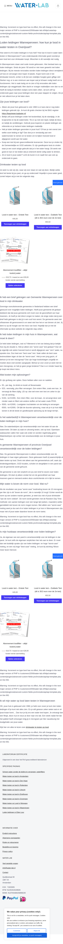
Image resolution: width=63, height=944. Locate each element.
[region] (27, 924)
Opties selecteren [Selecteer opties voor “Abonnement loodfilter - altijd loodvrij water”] (15, 285)
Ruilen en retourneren (10, 842)
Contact (5, 872)
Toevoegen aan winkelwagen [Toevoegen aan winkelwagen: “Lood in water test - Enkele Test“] (15, 224)
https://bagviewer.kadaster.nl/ (14, 114)
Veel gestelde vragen (10, 863)
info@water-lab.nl (8, 868)
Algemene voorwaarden (11, 838)
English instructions (9, 833)
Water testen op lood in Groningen (15, 799)
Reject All (37, 931)
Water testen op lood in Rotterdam (15, 785)
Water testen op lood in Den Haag (14, 781)
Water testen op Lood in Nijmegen (14, 803)
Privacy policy (7, 851)
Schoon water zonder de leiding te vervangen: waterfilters (23, 772)
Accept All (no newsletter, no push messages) (27, 935)
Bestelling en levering (10, 847)
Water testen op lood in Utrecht (13, 790)
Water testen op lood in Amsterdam (15, 776)
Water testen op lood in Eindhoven (15, 794)
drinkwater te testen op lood (37, 727)
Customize (16, 931)
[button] (8, 6)
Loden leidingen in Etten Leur (13, 812)
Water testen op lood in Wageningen (15, 808)
